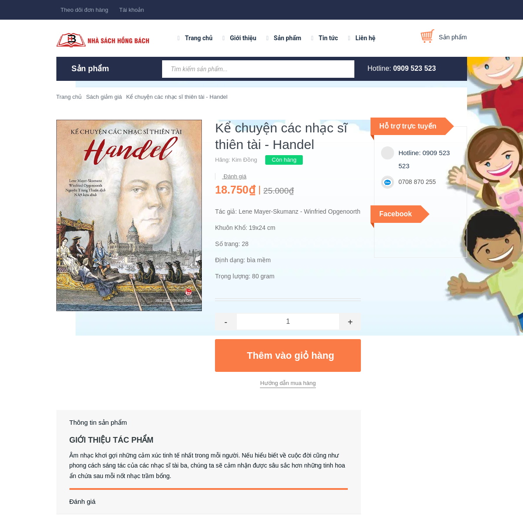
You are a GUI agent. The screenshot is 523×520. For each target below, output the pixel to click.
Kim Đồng (244, 159)
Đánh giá (234, 176)
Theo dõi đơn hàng (84, 10)
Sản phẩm (287, 38)
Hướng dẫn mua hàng (287, 383)
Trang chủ (198, 38)
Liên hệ (366, 38)
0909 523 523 (414, 68)
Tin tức (328, 38)
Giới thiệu (243, 38)
